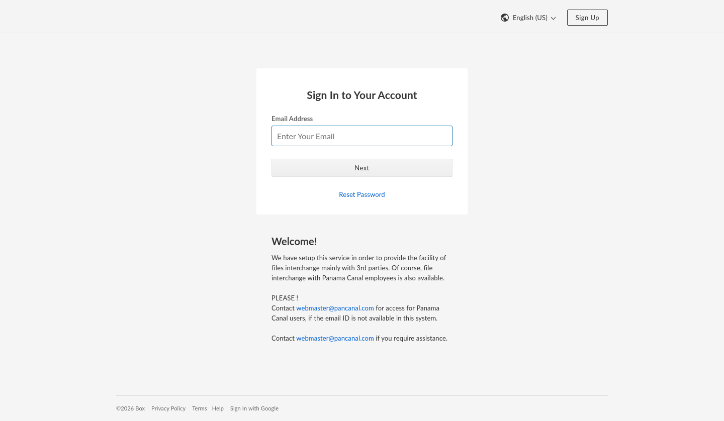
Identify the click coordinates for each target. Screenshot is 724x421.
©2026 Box (130, 408)
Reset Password (362, 194)
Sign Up (587, 18)
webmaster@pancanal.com (335, 308)
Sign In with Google (254, 408)
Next (361, 168)
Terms (199, 408)
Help (218, 408)
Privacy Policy (168, 408)
